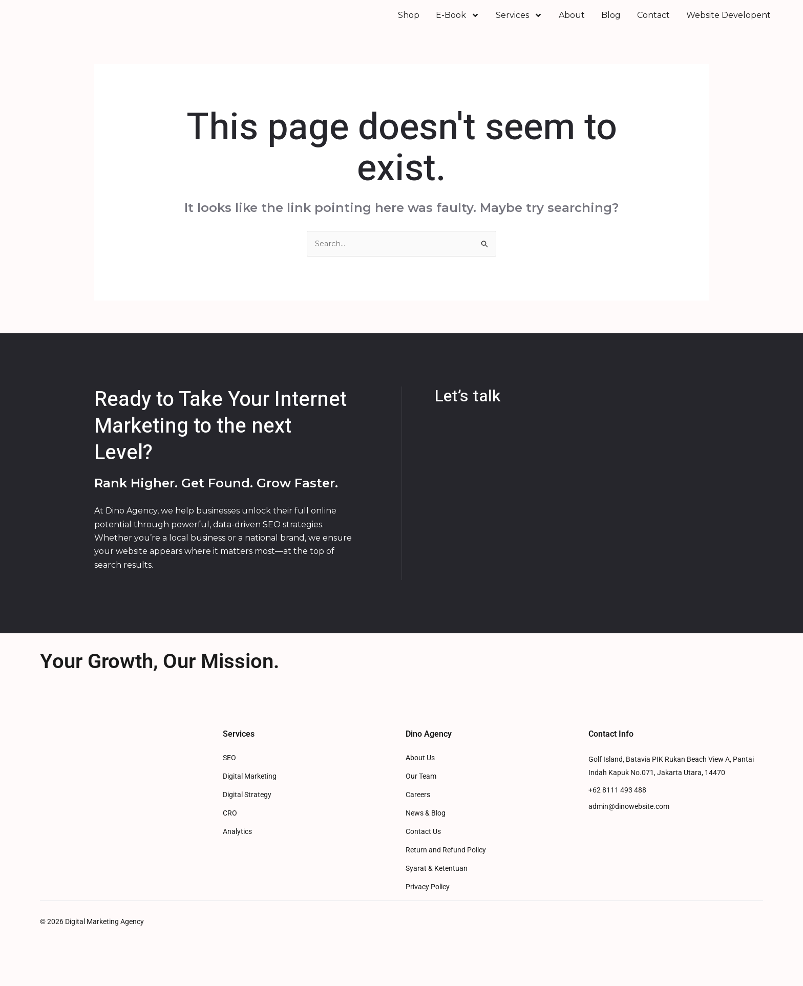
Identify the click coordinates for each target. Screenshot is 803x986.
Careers (418, 809)
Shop (408, 22)
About (572, 22)
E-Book (457, 22)
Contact (653, 22)
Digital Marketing (250, 790)
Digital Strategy (247, 809)
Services (519, 22)
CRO (230, 827)
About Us (420, 772)
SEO (229, 772)
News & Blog (426, 827)
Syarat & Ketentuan (437, 882)
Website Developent (728, 22)
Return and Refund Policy (446, 864)
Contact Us (423, 846)
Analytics (237, 846)
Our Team (421, 790)
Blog (611, 22)
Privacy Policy (428, 901)
